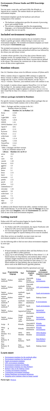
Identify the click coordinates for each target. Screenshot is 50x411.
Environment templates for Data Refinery (19, 367)
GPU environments (42, 287)
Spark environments (43, 293)
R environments (41, 302)
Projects (13, 380)
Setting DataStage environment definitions (19, 374)
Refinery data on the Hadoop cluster (17, 368)
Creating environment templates (16, 370)
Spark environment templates (15, 361)
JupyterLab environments (40, 311)
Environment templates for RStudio (17, 365)
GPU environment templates (14, 363)
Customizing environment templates (17, 372)
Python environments (40, 280)
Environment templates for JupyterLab (18, 359)
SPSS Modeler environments (41, 334)
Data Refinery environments (41, 340)
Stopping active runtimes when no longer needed (21, 376)
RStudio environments (40, 324)
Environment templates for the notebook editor (21, 357)
